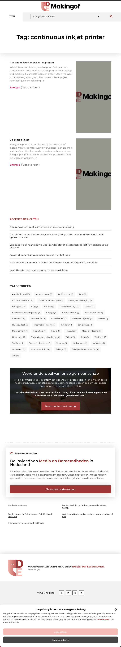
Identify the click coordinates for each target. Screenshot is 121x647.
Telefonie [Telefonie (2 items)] (100, 337)
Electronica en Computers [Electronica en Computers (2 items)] (26, 312)
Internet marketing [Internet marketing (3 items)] (44, 325)
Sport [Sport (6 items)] (85, 337)
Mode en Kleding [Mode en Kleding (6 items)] (91, 331)
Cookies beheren (60, 640)
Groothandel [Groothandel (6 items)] (58, 318)
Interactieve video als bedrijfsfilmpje (26, 523)
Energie (15, 87)
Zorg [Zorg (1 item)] (15, 355)
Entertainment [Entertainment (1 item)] (70, 312)
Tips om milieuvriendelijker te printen (32, 62)
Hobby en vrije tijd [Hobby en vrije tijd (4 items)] (82, 318)
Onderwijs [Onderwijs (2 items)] (18, 337)
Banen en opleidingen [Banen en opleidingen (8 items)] (51, 300)
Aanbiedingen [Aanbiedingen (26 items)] (21, 294)
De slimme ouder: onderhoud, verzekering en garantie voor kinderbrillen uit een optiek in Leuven (57, 236)
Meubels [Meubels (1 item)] (71, 331)
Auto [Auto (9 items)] (82, 294)
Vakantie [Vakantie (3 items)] (61, 343)
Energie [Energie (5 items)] (51, 312)
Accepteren (60, 632)
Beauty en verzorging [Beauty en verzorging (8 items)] (80, 300)
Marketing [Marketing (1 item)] (39, 331)
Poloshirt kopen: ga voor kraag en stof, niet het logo (40, 255)
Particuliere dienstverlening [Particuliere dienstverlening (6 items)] (45, 337)
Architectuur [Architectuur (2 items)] (65, 294)
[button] (116, 609)
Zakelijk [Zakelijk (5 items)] (61, 349)
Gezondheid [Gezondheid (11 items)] (38, 318)
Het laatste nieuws (17, 505)
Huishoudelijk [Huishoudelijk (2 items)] (20, 325)
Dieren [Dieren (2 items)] (89, 306)
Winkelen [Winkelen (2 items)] (99, 343)
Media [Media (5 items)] (55, 331)
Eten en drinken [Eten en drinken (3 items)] (94, 312)
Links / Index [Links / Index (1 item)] (85, 325)
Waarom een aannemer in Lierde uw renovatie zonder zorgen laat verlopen (54, 262)
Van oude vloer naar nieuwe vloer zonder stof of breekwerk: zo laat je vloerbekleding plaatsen (59, 246)
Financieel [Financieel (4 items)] (18, 318)
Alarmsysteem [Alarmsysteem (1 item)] (43, 294)
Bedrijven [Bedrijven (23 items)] (18, 306)
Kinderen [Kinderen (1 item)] (66, 325)
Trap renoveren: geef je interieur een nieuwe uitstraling (42, 227)
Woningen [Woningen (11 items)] (18, 349)
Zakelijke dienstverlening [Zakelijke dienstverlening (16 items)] (85, 349)
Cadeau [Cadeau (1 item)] (49, 306)
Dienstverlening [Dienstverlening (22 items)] (69, 306)
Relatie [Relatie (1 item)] (70, 337)
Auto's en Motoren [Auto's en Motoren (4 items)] (22, 300)
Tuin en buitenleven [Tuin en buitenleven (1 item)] (40, 343)
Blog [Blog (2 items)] (35, 306)
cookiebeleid (103, 619)
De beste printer (19, 139)
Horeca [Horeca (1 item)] (103, 318)
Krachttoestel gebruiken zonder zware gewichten (39, 270)
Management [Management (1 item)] (20, 331)
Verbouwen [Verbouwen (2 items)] (80, 343)
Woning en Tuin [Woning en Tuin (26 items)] (40, 349)
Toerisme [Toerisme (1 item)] (17, 343)
